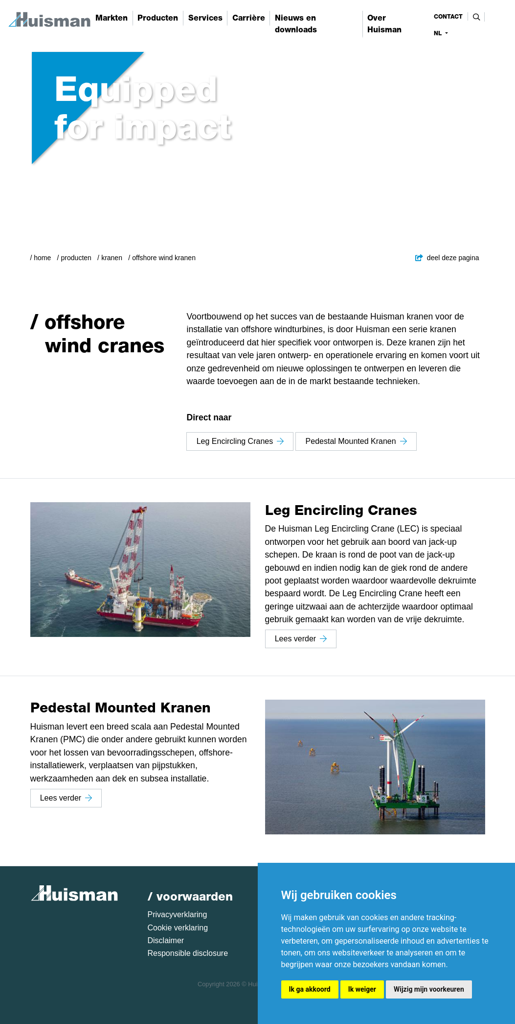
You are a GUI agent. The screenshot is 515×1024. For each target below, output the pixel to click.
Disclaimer (166, 940)
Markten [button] (111, 18)
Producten (76, 258)
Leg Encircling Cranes (240, 441)
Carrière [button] (248, 18)
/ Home (40, 258)
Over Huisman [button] (384, 23)
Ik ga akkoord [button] (310, 989)
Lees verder (301, 638)
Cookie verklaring (178, 928)
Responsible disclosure (188, 953)
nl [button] (439, 33)
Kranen (111, 258)
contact (448, 16)
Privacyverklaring (177, 914)
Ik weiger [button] (362, 989)
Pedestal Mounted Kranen (356, 441)
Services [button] (205, 18)
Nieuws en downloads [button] (296, 23)
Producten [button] (157, 18)
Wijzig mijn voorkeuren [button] (429, 989)
